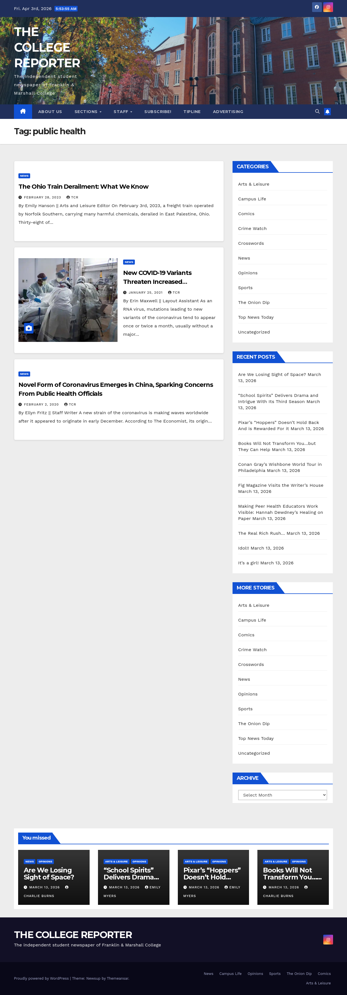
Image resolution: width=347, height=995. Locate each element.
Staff (122, 111)
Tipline (192, 111)
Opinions (248, 272)
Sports (245, 287)
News (24, 175)
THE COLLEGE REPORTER (47, 47)
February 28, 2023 (43, 197)
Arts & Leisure (253, 184)
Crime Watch (252, 228)
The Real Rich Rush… (261, 533)
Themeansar (117, 978)
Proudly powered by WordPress (42, 978)
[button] (317, 111)
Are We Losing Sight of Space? (272, 374)
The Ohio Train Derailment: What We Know (83, 186)
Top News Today (256, 317)
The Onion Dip (254, 302)
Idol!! (243, 548)
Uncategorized (254, 332)
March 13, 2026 (45, 887)
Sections (87, 111)
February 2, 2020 (42, 404)
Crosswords (251, 243)
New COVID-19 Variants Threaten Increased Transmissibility (157, 281)
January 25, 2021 (146, 292)
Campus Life (252, 199)
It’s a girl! (248, 562)
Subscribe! (157, 111)
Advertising (228, 111)
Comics (246, 213)
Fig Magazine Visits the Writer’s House (281, 485)
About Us (50, 111)
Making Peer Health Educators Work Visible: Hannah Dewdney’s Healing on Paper (280, 512)
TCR (72, 197)
